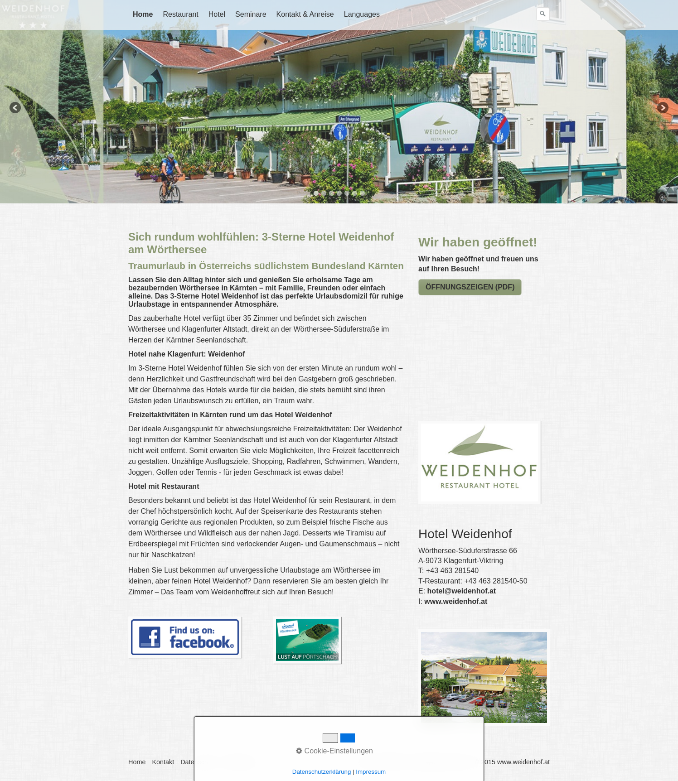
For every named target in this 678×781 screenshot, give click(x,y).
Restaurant (180, 14)
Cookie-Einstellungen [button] (334, 751)
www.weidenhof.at (455, 601)
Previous (16, 108)
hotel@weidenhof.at (461, 591)
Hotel (216, 14)
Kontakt (163, 762)
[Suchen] (543, 14)
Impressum (371, 771)
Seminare (250, 14)
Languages (362, 14)
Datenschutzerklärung (321, 771)
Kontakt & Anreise (305, 14)
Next (662, 108)
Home (143, 14)
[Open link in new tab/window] (307, 640)
